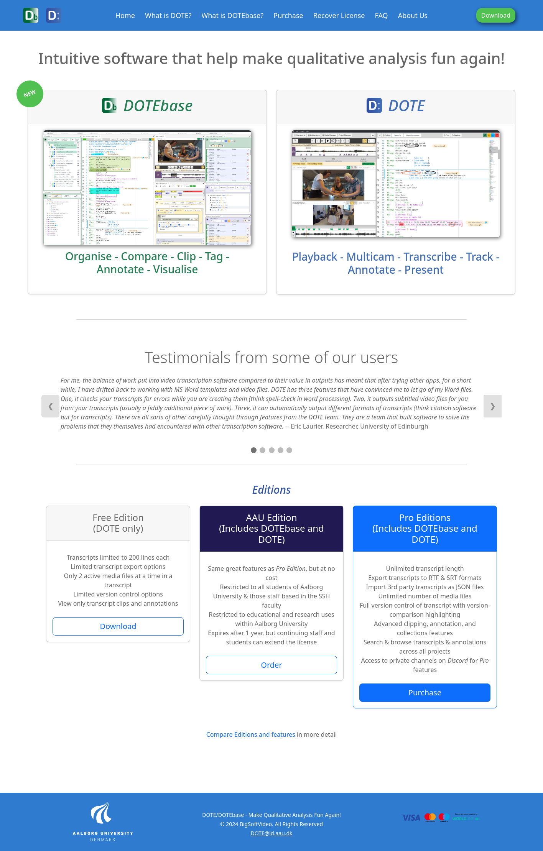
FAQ (381, 15)
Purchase (288, 15)
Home (125, 15)
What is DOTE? (168, 15)
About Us (413, 15)
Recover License (339, 15)
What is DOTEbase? (232, 15)
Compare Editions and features (250, 734)
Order (271, 665)
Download (495, 15)
